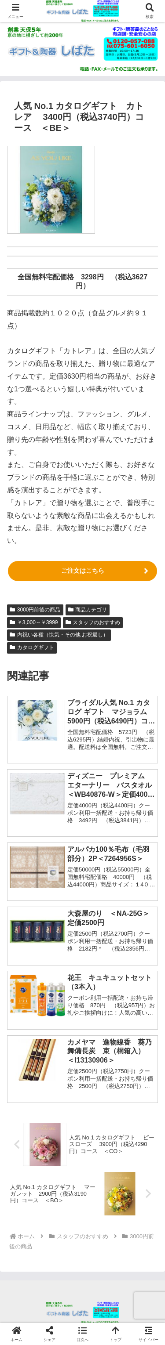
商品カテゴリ (87, 610)
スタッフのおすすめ (93, 622)
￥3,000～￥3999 (34, 622)
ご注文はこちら (82, 570)
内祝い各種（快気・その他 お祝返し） (59, 635)
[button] (82, 1333)
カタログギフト (32, 647)
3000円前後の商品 (35, 610)
